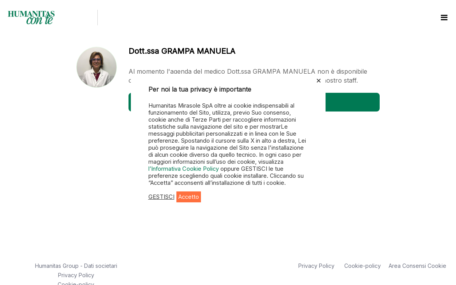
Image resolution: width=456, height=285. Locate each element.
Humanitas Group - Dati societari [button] (76, 265)
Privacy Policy (76, 275)
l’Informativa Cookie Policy (184, 168)
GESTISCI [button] (161, 196)
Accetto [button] (188, 196)
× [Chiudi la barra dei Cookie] (319, 80)
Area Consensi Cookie (417, 265)
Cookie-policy (362, 265)
